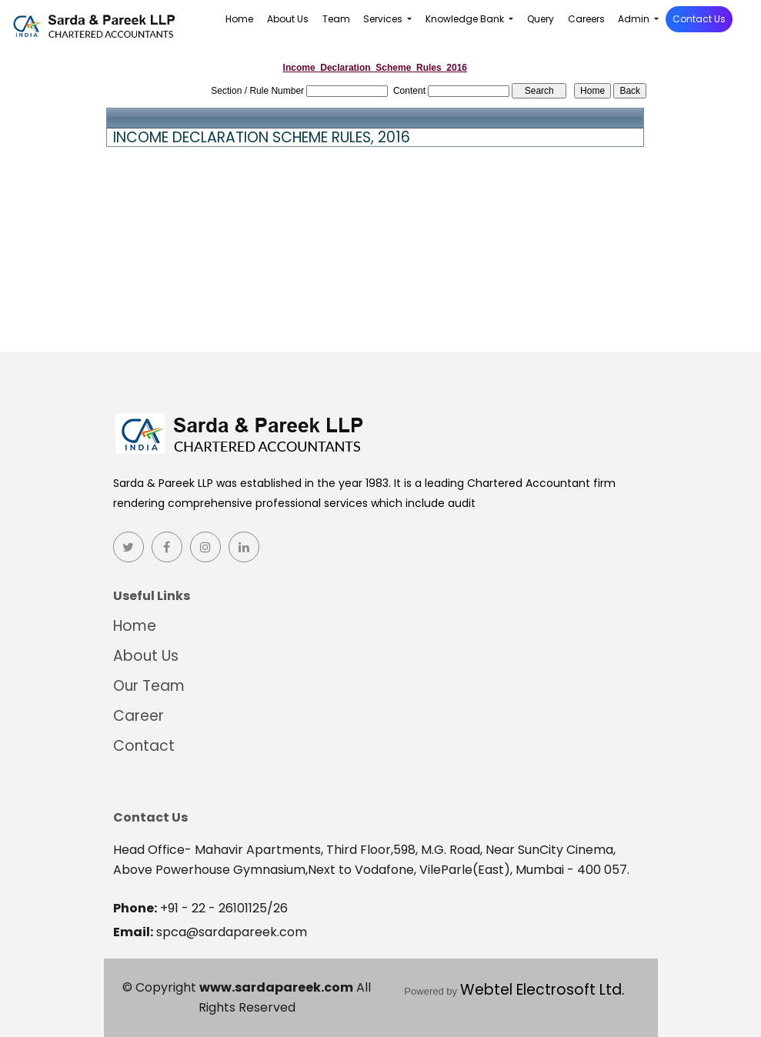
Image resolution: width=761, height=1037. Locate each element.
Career (133, 716)
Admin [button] (635, 18)
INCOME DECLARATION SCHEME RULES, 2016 (261, 138)
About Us (288, 18)
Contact (139, 746)
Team (336, 18)
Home (239, 18)
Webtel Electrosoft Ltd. (542, 989)
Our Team (144, 686)
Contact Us (699, 18)
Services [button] (384, 18)
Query (540, 18)
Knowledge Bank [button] (466, 18)
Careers (586, 18)
